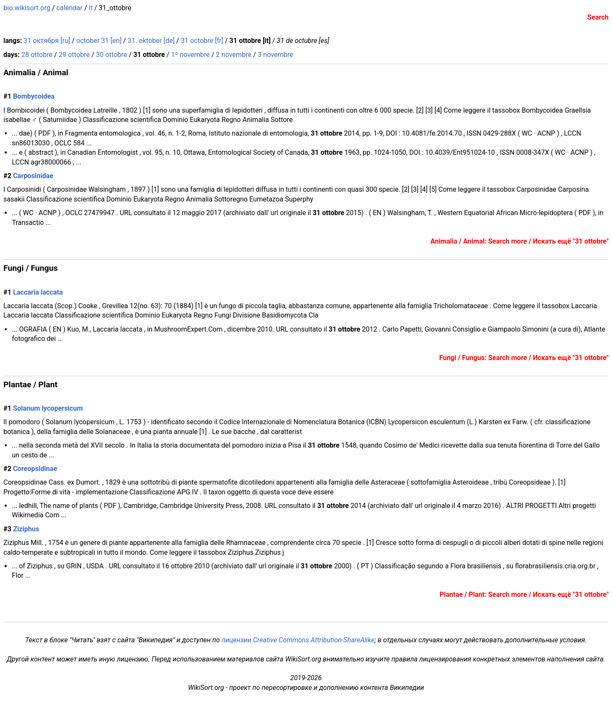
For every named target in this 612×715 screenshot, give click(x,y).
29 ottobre (74, 55)
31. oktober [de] (151, 41)
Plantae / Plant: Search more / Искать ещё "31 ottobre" (524, 594)
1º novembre (190, 55)
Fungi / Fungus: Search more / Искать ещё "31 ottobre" (524, 358)
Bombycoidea (34, 96)
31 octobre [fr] (202, 41)
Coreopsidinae (35, 469)
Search (598, 17)
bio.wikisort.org (26, 8)
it (91, 8)
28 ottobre (36, 55)
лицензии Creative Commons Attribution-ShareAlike (297, 640)
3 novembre (275, 55)
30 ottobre (111, 55)
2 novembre (234, 55)
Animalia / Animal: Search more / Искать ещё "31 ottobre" (520, 241)
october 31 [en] (99, 41)
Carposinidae (33, 176)
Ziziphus (26, 529)
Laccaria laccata (38, 292)
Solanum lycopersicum (48, 408)
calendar (69, 8)
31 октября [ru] (47, 41)
